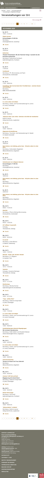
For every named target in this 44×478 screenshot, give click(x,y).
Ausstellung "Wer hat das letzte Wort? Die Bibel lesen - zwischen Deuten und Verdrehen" (22, 86)
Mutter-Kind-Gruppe (8, 392)
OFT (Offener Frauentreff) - (10, 225)
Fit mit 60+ (5, 240)
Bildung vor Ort (6, 467)
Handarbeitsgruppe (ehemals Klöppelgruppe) (14, 328)
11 (26, 23)
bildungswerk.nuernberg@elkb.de (10, 444)
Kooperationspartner (8, 469)
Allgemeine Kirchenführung (10, 131)
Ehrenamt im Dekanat (8, 462)
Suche (2, 8)
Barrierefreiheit (36, 8)
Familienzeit (6, 71)
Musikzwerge (6, 284)
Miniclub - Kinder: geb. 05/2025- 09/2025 (13, 254)
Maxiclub (5, 210)
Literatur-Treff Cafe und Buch (10, 376)
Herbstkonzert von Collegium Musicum (13, 162)
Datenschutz (5, 455)
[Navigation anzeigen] (40, 11)
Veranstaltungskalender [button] (24, 8)
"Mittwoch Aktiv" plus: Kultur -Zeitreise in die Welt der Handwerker (20, 116)
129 (32, 23)
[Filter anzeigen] (22, 20)
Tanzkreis (5, 269)
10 (24, 23)
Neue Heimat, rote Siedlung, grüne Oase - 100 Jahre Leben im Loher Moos (20, 146)
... (29, 23)
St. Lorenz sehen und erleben (10, 101)
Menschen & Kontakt (10, 8)
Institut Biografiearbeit (9, 460)
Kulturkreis (6, 53)
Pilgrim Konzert (7, 36)
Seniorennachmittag (8, 359)
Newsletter (5, 471)
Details (6, 44)
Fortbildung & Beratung (9, 464)
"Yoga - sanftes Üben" (8, 299)
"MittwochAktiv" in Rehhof (10, 407)
